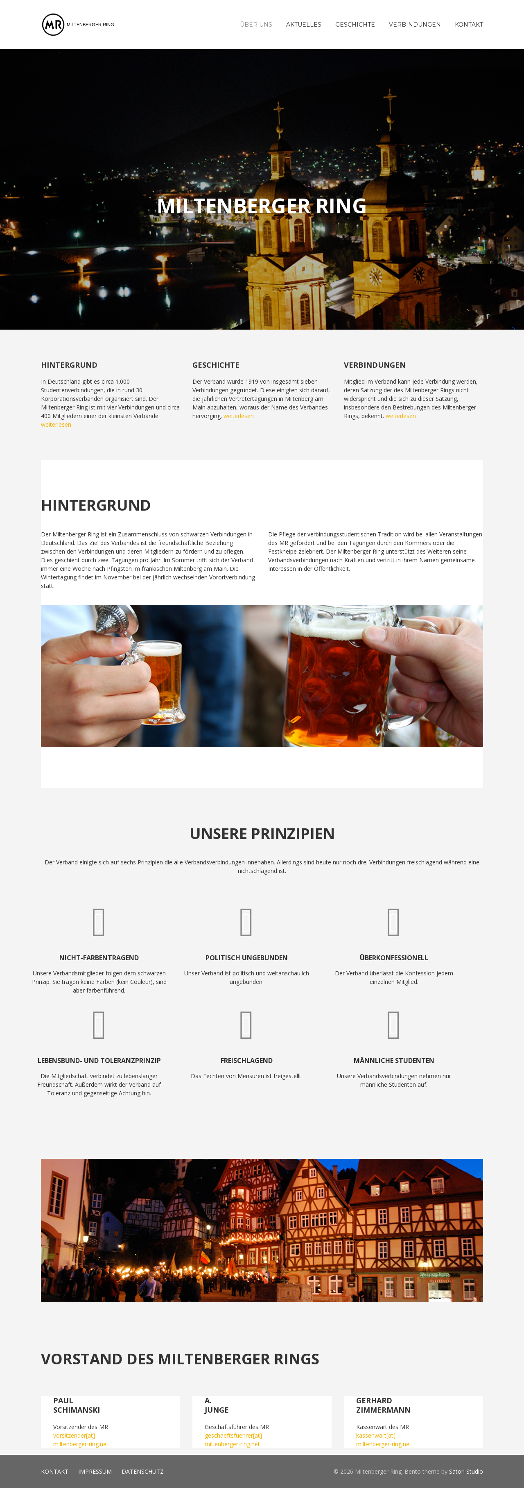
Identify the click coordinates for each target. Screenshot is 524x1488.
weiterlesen (56, 424)
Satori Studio (466, 1471)
